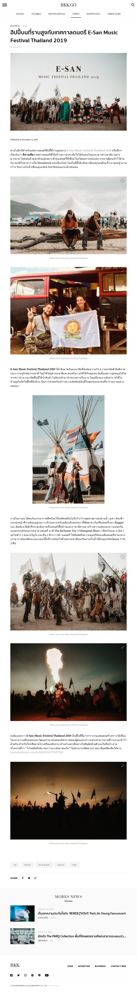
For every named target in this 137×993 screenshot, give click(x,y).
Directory (114, 14)
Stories (36, 14)
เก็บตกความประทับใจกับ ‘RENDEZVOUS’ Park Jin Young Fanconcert (82, 913)
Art (15, 865)
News (76, 14)
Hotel (20, 14)
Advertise (84, 966)
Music (25, 26)
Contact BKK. (119, 966)
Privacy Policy (54, 986)
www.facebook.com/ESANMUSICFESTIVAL (37, 752)
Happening (93, 14)
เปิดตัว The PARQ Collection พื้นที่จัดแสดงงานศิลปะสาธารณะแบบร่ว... (82, 936)
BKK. (15, 965)
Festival (27, 865)
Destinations (56, 14)
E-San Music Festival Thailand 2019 (89, 150)
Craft (74, 865)
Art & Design (44, 865)
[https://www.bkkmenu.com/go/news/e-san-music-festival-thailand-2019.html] (35, 877)
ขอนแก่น (15, 47)
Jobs (70, 966)
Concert (60, 865)
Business (100, 966)
